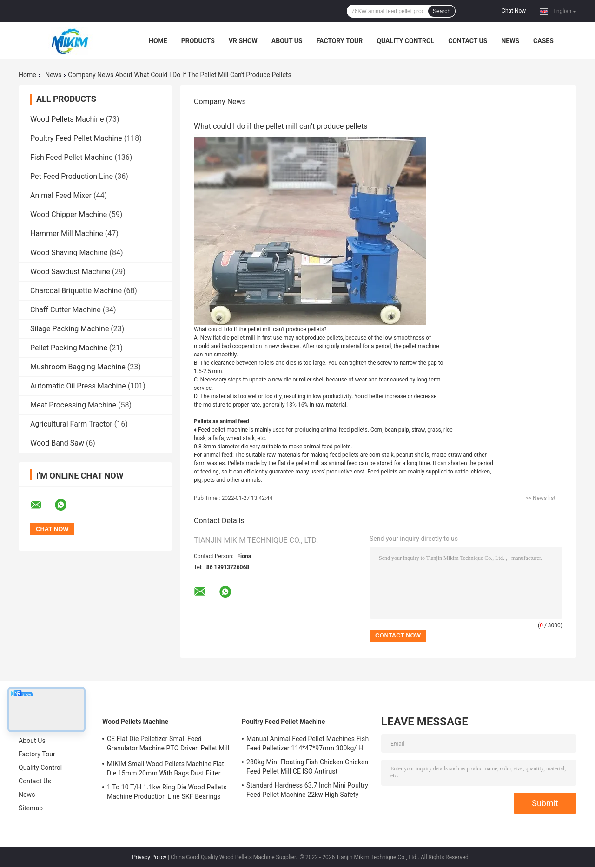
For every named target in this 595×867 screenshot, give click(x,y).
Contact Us (467, 41)
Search (441, 11)
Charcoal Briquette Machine (76, 290)
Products (198, 41)
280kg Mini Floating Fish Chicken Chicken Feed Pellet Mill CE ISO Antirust (307, 766)
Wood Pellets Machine (67, 119)
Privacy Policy (149, 857)
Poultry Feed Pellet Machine (76, 138)
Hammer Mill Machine (66, 233)
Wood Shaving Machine (69, 252)
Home (158, 41)
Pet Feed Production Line (71, 176)
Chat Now (514, 10)
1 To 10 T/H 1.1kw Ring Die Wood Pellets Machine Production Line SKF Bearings (166, 791)
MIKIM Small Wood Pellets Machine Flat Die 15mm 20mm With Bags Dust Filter (165, 768)
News (510, 41)
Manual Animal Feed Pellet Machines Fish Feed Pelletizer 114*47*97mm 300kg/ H (307, 743)
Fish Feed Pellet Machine (71, 157)
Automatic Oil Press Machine (78, 385)
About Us (287, 41)
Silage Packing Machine (69, 328)
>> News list (540, 498)
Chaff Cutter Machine (65, 309)
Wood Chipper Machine (68, 214)
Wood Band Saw (57, 443)
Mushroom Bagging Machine (78, 366)
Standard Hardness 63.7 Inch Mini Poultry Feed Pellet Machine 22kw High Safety (307, 790)
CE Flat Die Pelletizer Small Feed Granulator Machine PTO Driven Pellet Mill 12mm (168, 745)
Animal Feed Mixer (61, 195)
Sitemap (31, 808)
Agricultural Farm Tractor (71, 424)
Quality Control (405, 41)
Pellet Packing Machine (68, 347)
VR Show (243, 41)
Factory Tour (340, 41)
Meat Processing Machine (73, 405)
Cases (543, 41)
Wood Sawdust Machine (70, 271)
